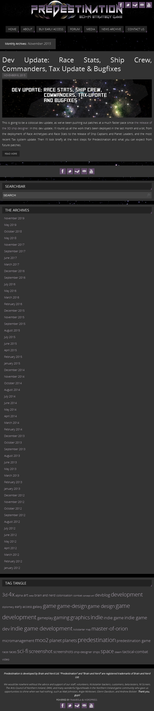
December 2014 (14, 370)
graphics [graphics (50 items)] (80, 617)
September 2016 (14, 277)
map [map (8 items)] (88, 629)
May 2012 (10, 541)
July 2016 (9, 284)
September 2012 (14, 515)
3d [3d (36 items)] (5, 594)
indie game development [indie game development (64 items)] (42, 628)
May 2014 (10, 409)
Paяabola (75, 699)
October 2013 (13, 442)
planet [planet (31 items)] (55, 640)
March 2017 (11, 264)
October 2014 (13, 383)
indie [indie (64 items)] (97, 617)
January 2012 (12, 568)
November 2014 (14, 376)
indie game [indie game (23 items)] (114, 617)
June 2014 (10, 403)
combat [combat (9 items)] (77, 595)
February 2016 (13, 304)
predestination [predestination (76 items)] (97, 640)
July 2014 (9, 396)
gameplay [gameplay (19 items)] (45, 617)
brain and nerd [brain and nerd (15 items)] (45, 595)
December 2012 (14, 495)
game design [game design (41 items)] (101, 606)
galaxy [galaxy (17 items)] (37, 606)
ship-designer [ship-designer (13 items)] (83, 652)
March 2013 (11, 475)
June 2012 (10, 535)
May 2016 (10, 291)
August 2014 (12, 390)
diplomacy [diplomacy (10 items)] (8, 607)
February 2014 (13, 429)
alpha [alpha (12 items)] (19, 595)
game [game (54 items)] (49, 605)
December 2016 (14, 271)
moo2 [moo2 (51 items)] (42, 640)
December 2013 (14, 436)
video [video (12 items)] (5, 659)
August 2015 (12, 330)
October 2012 (13, 508)
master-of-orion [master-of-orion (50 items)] (109, 628)
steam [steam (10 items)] (118, 652)
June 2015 (10, 343)
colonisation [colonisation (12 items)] (64, 595)
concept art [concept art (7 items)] (88, 595)
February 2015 (13, 357)
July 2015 (9, 337)
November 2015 (14, 317)
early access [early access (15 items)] (23, 606)
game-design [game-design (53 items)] (72, 605)
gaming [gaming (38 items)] (62, 617)
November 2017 (14, 244)
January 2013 (12, 489)
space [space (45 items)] (107, 651)
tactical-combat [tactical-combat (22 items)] (135, 651)
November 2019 (14, 218)
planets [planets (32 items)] (70, 640)
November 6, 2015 (14, 75)
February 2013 (13, 482)
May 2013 (10, 469)
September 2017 (14, 251)
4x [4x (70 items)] (11, 594)
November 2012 (14, 502)
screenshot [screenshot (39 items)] (41, 651)
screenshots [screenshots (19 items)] (63, 651)
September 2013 (14, 449)
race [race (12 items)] (5, 652)
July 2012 (9, 528)
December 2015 (14, 310)
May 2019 (10, 225)
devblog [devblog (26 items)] (102, 595)
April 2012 (10, 548)
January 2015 (12, 363)
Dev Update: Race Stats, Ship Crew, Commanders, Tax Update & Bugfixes (77, 64)
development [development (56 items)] (127, 594)
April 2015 (10, 350)
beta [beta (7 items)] (31, 595)
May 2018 (10, 238)
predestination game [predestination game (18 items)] (134, 640)
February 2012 (13, 561)
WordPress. (91, 699)
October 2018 (13, 231)
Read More (11, 153)
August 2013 (12, 456)
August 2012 (12, 522)
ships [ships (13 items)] (96, 652)
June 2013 (10, 462)
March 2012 (11, 554)
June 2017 (10, 258)
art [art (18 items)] (26, 595)
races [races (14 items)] (12, 652)
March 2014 (11, 423)
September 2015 (14, 324)
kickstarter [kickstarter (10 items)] (79, 629)
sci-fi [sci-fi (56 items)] (22, 651)
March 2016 (11, 297)
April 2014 (10, 416)
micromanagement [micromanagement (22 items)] (18, 640)
